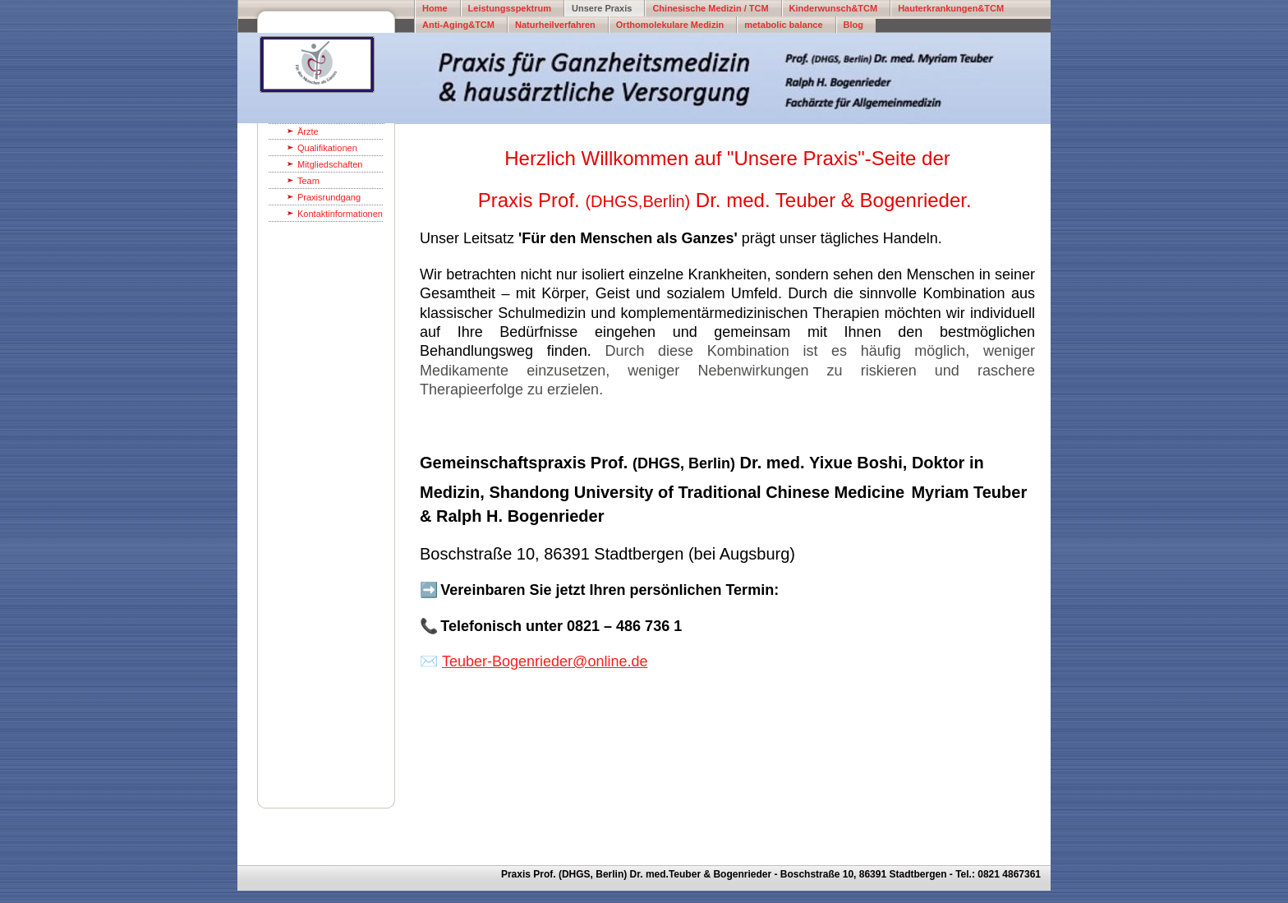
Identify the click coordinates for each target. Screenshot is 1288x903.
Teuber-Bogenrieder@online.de (544, 661)
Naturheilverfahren (555, 25)
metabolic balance (783, 25)
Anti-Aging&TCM (458, 25)
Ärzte (308, 131)
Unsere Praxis (602, 8)
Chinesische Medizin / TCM (710, 8)
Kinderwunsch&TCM (833, 8)
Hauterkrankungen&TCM (951, 8)
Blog (853, 25)
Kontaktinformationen (340, 214)
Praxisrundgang (329, 197)
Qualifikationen (327, 148)
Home (435, 8)
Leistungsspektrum (509, 8)
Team (308, 181)
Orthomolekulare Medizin (670, 25)
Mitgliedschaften (330, 164)
